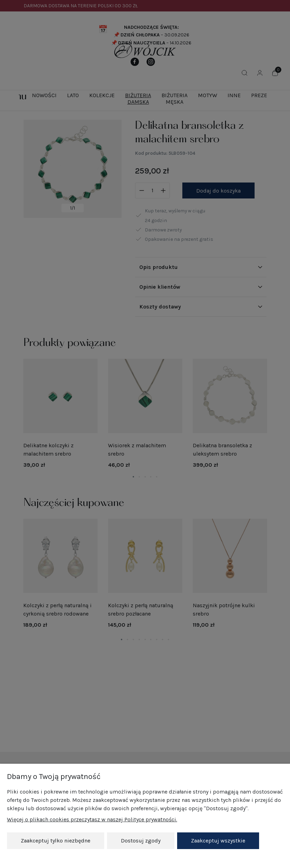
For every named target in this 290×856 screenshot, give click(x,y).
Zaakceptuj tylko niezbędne (55, 840)
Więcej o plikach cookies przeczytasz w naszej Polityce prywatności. (92, 819)
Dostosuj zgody (140, 840)
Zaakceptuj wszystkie (218, 840)
